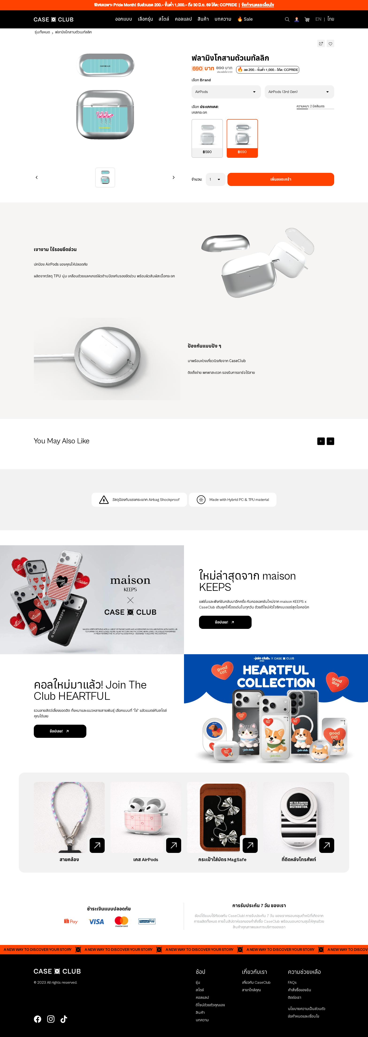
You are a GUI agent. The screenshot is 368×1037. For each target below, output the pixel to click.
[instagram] (50, 1019)
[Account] (297, 19)
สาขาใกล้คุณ (251, 990)
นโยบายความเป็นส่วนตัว (306, 1009)
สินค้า (203, 19)
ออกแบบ (123, 19)
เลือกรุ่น (145, 19)
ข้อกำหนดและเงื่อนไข (303, 1016)
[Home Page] (53, 19)
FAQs (292, 982)
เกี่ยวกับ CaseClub (256, 982)
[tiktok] (64, 1019)
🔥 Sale (245, 19)
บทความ (223, 19)
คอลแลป (183, 19)
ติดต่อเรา (294, 997)
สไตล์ (164, 19)
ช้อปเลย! (225, 622)
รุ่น (198, 982)
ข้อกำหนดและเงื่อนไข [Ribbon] (258, 5)
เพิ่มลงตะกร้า (280, 179)
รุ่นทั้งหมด (42, 32)
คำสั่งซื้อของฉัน (299, 990)
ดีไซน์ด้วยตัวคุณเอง (210, 1005)
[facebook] (37, 1019)
